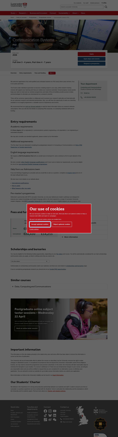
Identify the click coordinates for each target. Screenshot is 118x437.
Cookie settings (34, 229)
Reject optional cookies (62, 224)
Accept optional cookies (40, 224)
